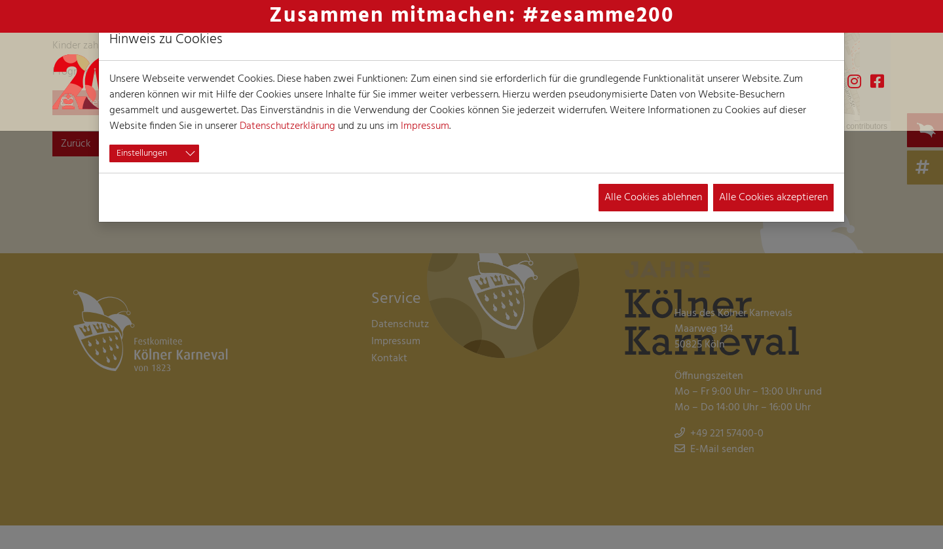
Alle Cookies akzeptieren (773, 197)
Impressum (425, 126)
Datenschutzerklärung (287, 126)
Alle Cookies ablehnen (653, 197)
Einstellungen (142, 153)
